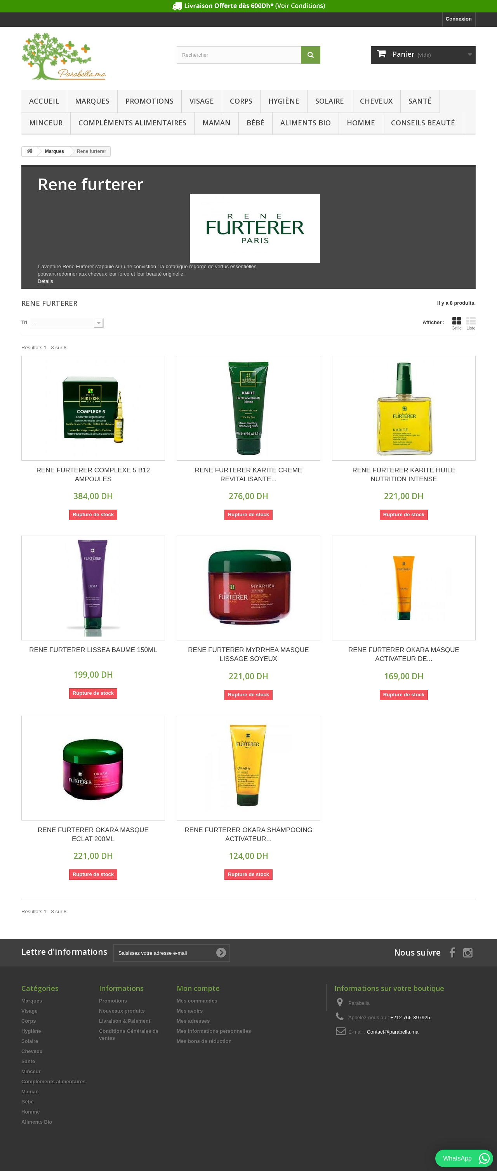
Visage (201, 101)
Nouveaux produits (122, 1011)
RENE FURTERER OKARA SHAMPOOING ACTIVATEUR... (248, 834)
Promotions (149, 101)
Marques (92, 101)
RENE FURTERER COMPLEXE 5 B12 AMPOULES (93, 475)
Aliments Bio (305, 122)
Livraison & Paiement (124, 1021)
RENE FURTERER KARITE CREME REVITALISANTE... (248, 475)
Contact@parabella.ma (393, 1032)
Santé (420, 101)
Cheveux (376, 101)
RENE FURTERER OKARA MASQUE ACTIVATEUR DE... (403, 654)
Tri (24, 322)
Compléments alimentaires (132, 122)
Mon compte (198, 988)
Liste (471, 323)
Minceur (46, 122)
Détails (45, 281)
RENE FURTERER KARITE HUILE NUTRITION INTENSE (403, 475)
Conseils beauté (423, 122)
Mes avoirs (190, 1011)
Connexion (459, 19)
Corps (241, 101)
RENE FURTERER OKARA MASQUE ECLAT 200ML (93, 834)
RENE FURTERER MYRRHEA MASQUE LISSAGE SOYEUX (248, 654)
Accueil (44, 101)
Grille (457, 323)
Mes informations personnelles (214, 1031)
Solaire (329, 101)
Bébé (255, 122)
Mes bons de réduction (204, 1041)
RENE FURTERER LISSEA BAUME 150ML (93, 650)
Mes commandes (197, 1001)
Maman (216, 122)
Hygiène (283, 101)
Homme (361, 122)
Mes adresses (193, 1021)
